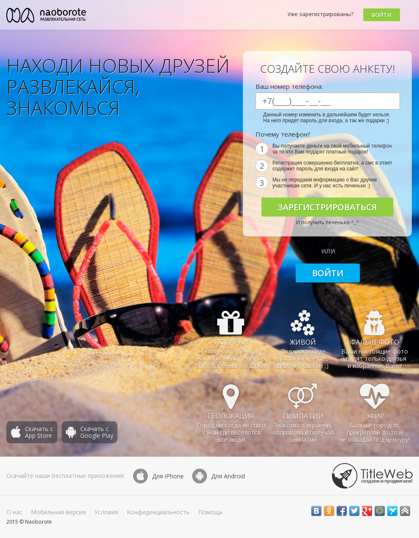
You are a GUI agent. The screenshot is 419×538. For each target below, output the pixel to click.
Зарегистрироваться (327, 207)
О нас (14, 512)
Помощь (210, 512)
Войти (382, 15)
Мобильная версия (58, 512)
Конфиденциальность (158, 512)
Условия (106, 512)
